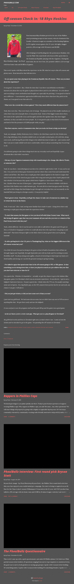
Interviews (45, 7)
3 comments (11, 416)
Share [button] (67, 327)
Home (5, 7)
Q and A (33, 327)
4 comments (11, 572)
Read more (67, 416)
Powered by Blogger (37, 578)
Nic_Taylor (40, 580)
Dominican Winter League (15, 327)
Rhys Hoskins (49, 327)
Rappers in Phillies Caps (20, 396)
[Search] (63, 2)
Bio (12, 7)
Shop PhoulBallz (56, 7)
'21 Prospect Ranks (21, 7)
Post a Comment (8, 338)
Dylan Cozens (26, 327)
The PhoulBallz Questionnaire (24, 551)
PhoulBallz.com (11, 2)
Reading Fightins (40, 327)
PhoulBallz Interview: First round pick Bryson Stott (35, 473)
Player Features (34, 7)
